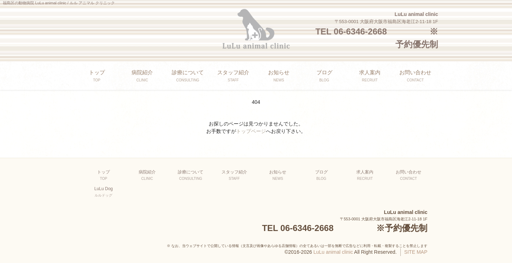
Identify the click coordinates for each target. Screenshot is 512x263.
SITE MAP (415, 252)
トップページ (251, 131)
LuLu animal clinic (333, 252)
